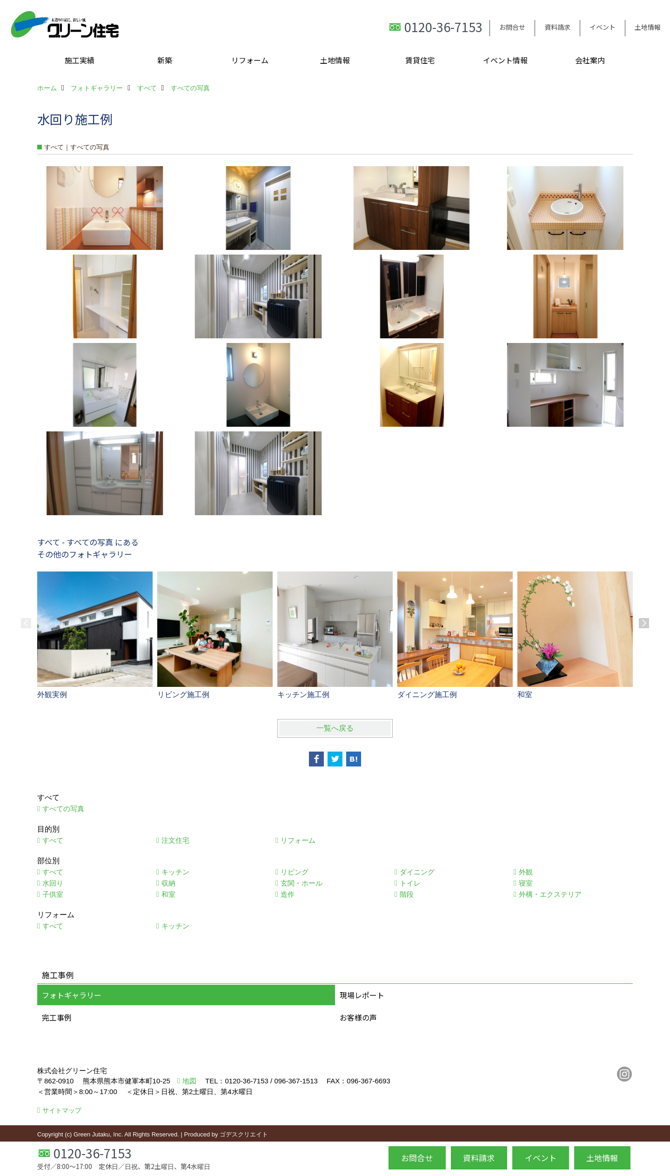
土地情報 (648, 27)
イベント (603, 27)
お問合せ (512, 27)
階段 (407, 894)
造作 (288, 894)
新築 (164, 60)
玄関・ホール (301, 883)
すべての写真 (63, 809)
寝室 (526, 883)
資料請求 (557, 27)
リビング (294, 872)
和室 (168, 894)
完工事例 (57, 1017)
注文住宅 (175, 840)
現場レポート (362, 995)
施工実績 (79, 60)
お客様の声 (358, 1017)
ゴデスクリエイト (244, 1134)
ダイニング (417, 872)
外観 (526, 872)
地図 (189, 1081)
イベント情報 (505, 60)
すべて (52, 840)
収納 (168, 883)
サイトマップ (61, 1110)
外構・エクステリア (550, 894)
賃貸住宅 (420, 60)
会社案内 (590, 60)
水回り (52, 883)
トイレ (410, 883)
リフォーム (249, 60)
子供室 (52, 894)
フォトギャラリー (71, 995)
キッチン (175, 872)
